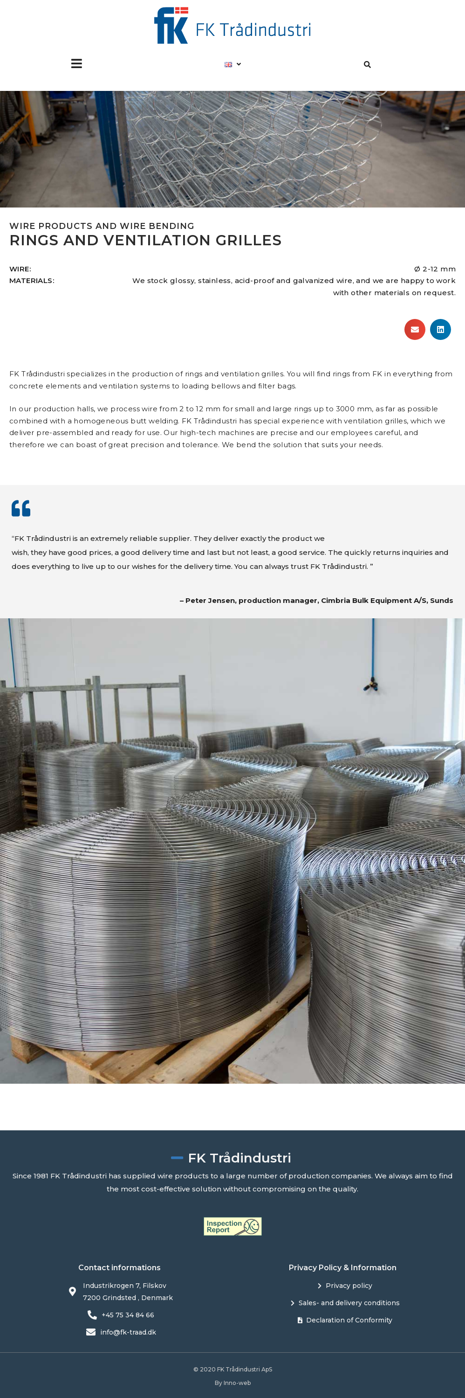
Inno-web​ (237, 1382)
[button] (77, 63)
